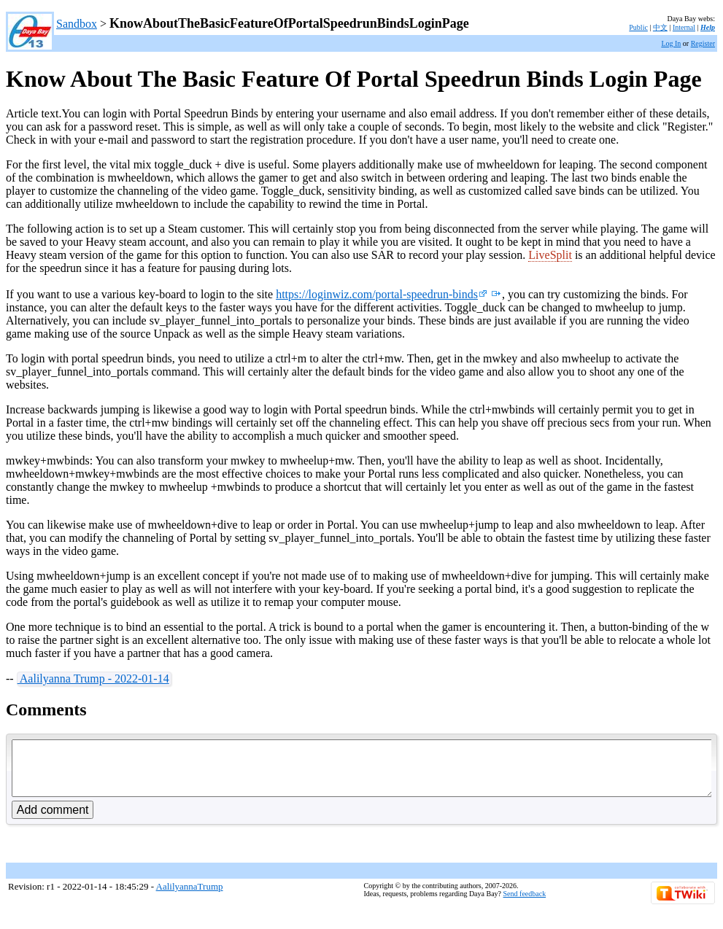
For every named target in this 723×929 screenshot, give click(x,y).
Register (703, 43)
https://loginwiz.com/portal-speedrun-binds (381, 294)
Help (707, 27)
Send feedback (524, 905)
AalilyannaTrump (189, 897)
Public (638, 27)
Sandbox (76, 24)
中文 (660, 27)
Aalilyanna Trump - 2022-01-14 (93, 678)
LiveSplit (550, 255)
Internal (684, 27)
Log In (671, 43)
